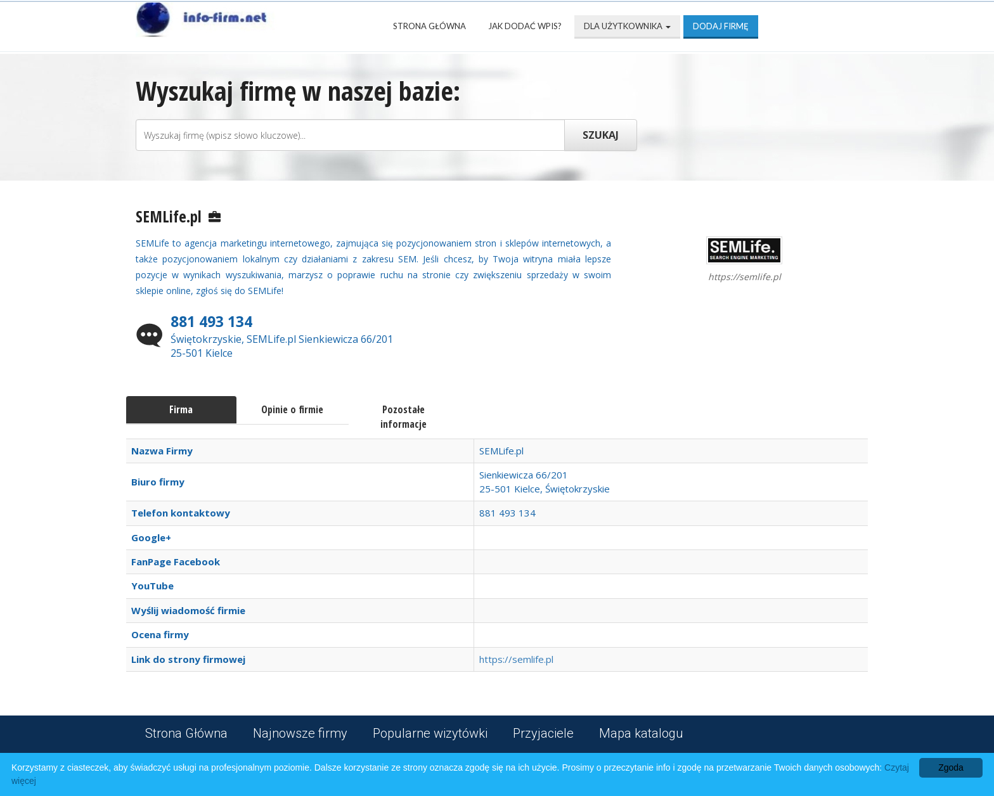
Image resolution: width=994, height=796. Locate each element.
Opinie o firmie (292, 409)
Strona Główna (429, 26)
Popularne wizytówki (430, 733)
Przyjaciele (543, 733)
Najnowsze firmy (300, 733)
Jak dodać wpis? (525, 26)
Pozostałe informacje (403, 416)
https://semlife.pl (516, 659)
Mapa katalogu (641, 733)
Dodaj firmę (721, 26)
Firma (181, 409)
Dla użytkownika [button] (627, 26)
